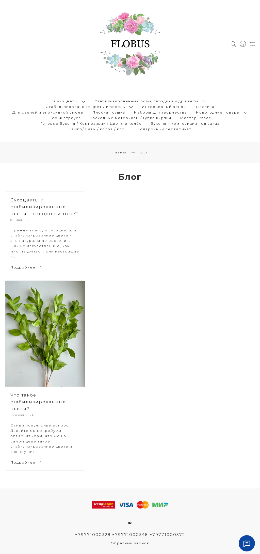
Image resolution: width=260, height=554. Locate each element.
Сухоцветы (66, 101)
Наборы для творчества (160, 112)
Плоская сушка (108, 112)
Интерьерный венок (164, 107)
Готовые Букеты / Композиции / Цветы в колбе (91, 123)
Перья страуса (65, 118)
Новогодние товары (218, 112)
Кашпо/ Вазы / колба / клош (98, 129)
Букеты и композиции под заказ (185, 123)
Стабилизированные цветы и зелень (85, 107)
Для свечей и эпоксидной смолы (48, 112)
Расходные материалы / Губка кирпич (130, 118)
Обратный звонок (130, 543)
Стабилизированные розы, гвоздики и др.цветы (146, 101)
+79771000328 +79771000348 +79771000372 (130, 534)
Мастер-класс (195, 118)
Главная (119, 152)
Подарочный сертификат (164, 129)
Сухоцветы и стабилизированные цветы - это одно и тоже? (44, 206)
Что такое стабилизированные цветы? (38, 401)
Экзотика (205, 107)
